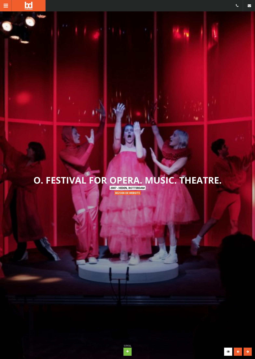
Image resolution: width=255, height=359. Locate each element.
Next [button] (248, 352)
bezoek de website (127, 193)
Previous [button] (238, 352)
